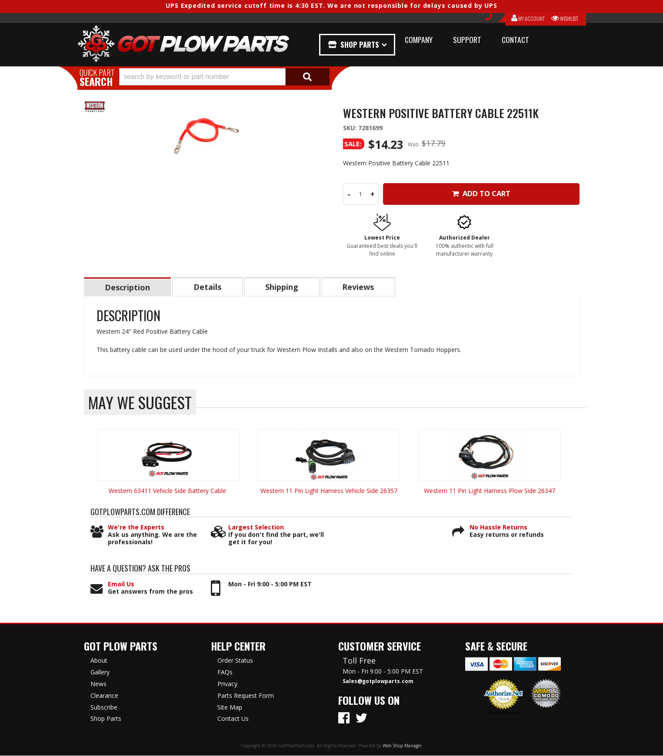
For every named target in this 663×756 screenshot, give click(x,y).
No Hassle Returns (498, 528)
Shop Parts (361, 44)
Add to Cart (481, 193)
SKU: (350, 128)
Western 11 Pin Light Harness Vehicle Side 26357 (328, 491)
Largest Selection (256, 528)
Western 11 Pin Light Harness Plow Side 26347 (489, 491)
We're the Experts (136, 528)
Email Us (121, 584)
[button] (224, 76)
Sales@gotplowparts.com (378, 681)
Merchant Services (503, 713)
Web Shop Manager (402, 746)
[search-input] (203, 77)
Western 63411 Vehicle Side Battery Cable (168, 491)
